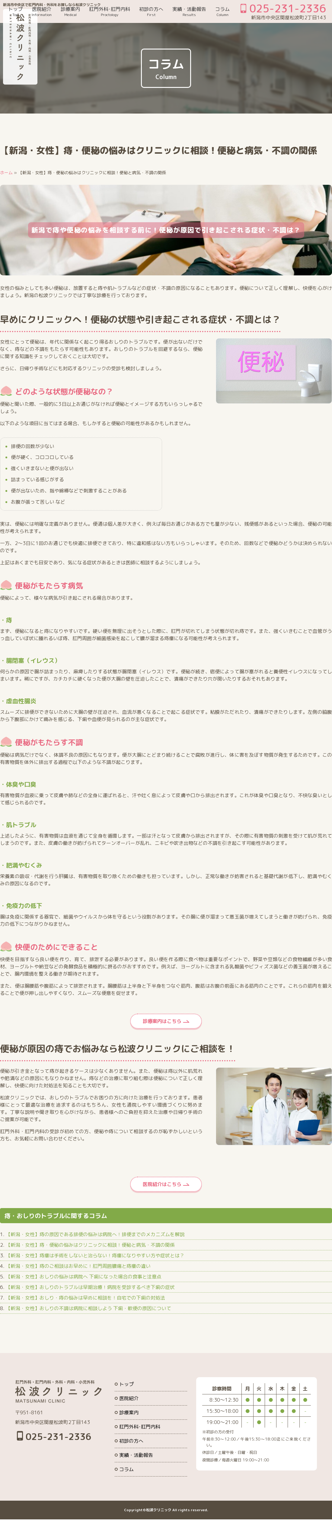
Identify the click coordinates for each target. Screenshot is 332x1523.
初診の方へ (151, 11)
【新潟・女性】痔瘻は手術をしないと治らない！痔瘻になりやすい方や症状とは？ (95, 1255)
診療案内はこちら (162, 1021)
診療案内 (70, 11)
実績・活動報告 (189, 11)
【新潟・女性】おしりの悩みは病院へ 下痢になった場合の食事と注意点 (83, 1276)
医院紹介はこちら (162, 1184)
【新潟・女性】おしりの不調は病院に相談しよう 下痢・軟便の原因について (88, 1308)
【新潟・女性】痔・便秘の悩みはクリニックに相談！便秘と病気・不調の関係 (90, 1245)
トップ (15, 11)
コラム (222, 11)
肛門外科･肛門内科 (109, 11)
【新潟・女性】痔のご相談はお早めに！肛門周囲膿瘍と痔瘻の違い (78, 1266)
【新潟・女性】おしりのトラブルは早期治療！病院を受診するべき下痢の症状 (90, 1287)
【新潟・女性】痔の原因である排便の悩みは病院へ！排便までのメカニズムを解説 (95, 1234)
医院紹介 (42, 11)
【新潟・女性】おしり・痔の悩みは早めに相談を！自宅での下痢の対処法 (85, 1297)
